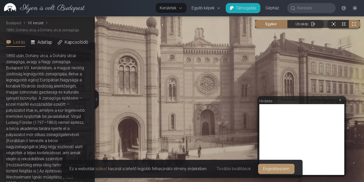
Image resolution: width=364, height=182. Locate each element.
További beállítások (234, 168)
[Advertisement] (301, 139)
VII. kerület (35, 23)
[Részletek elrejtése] (96, 99)
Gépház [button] (272, 8)
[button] (344, 8)
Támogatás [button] (243, 8)
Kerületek (171, 8)
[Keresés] (314, 8)
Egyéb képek (206, 8)
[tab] (17, 42)
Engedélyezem (276, 168)
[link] (42, 8)
